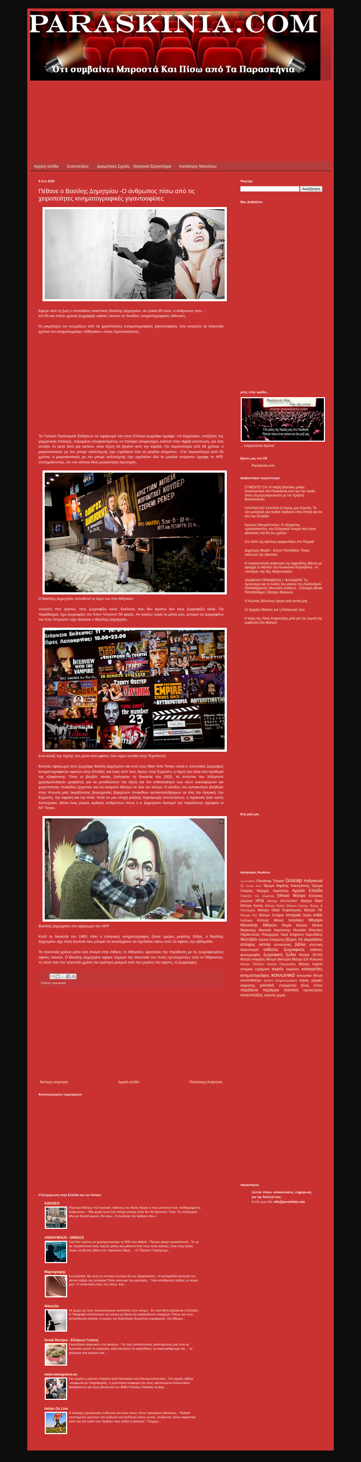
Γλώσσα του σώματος (257, 896)
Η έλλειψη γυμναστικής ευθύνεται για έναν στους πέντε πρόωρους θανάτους (123, 1413)
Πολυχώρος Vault (274, 935)
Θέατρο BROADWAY (282, 901)
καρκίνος (292, 969)
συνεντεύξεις (251, 995)
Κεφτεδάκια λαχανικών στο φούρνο (94, 1344)
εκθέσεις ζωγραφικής (284, 949)
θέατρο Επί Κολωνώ (307, 959)
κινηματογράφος (255, 975)
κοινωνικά (59, 983)
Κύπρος (263, 920)
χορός (280, 995)
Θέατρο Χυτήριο (271, 915)
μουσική (267, 985)
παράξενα (249, 990)
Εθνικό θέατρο (291, 895)
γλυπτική (315, 945)
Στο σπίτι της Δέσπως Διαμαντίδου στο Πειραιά (279, 542)
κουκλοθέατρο (250, 980)
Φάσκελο (51, 1306)
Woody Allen (253, 885)
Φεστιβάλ (248, 939)
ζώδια (291, 954)
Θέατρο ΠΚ (313, 910)
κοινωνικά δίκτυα (309, 976)
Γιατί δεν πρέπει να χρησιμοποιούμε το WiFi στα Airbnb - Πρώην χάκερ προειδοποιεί (129, 1242)
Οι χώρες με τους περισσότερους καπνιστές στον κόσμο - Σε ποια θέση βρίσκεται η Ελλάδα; (134, 1310)
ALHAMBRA (247, 881)
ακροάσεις (313, 939)
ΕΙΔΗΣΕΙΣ (52, 1203)
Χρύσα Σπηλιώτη (271, 940)
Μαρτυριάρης (55, 1272)
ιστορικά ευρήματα (254, 969)
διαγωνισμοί (249, 950)
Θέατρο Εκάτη (275, 905)
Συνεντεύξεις (78, 166)
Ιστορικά (293, 915)
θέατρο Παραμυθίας (281, 964)
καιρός (278, 969)
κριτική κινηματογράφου (280, 980)
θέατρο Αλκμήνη (252, 959)
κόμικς (304, 980)
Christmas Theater (270, 881)
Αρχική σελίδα (46, 166)
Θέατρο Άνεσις (251, 906)
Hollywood (313, 880)
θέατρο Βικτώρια (278, 959)
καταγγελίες (312, 969)
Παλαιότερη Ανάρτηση (205, 1082)
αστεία (264, 944)
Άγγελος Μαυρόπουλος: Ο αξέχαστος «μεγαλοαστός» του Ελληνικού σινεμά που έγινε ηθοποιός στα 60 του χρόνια (280, 529)
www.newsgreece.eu (60, 1374)
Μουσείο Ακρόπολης (274, 930)
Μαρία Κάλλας (294, 925)
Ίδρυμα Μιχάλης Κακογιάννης (286, 886)
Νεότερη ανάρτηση (54, 1082)
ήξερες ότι (294, 939)
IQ (241, 885)
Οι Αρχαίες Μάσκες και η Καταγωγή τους (275, 610)
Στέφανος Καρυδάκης (306, 935)
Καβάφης (246, 920)
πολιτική (291, 990)
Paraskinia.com (263, 466)
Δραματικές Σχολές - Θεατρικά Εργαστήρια (134, 166)
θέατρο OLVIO (310, 955)
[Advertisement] (141, 93)
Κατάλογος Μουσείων (198, 166)
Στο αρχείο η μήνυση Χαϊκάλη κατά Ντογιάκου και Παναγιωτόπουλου (117, 1378)
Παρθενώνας (250, 935)
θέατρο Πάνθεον (252, 964)
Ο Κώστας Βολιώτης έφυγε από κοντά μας (276, 601)
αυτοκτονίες (283, 945)
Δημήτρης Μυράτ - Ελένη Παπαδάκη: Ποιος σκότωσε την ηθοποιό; (277, 552)
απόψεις (247, 944)
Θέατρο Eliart (311, 901)
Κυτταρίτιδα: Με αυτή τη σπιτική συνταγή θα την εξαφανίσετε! (112, 1276)
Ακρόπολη (280, 891)
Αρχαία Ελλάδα (307, 890)
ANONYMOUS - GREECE (64, 1238)
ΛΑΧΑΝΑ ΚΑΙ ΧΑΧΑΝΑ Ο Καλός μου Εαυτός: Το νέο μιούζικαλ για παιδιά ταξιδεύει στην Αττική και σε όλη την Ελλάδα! (283, 512)
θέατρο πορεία (310, 964)
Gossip (293, 880)
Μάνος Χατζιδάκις (289, 920)
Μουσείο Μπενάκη (307, 930)
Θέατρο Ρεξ (248, 915)
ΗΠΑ (260, 900)
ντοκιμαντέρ (288, 985)
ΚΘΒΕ (317, 915)
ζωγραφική (273, 954)
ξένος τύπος (311, 985)
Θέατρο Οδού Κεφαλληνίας (280, 910)
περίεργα (271, 990)
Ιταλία (307, 915)
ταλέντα (270, 995)
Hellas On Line (56, 1409)
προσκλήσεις (312, 990)
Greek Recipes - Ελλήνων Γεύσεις (71, 1340)
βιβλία (300, 944)
